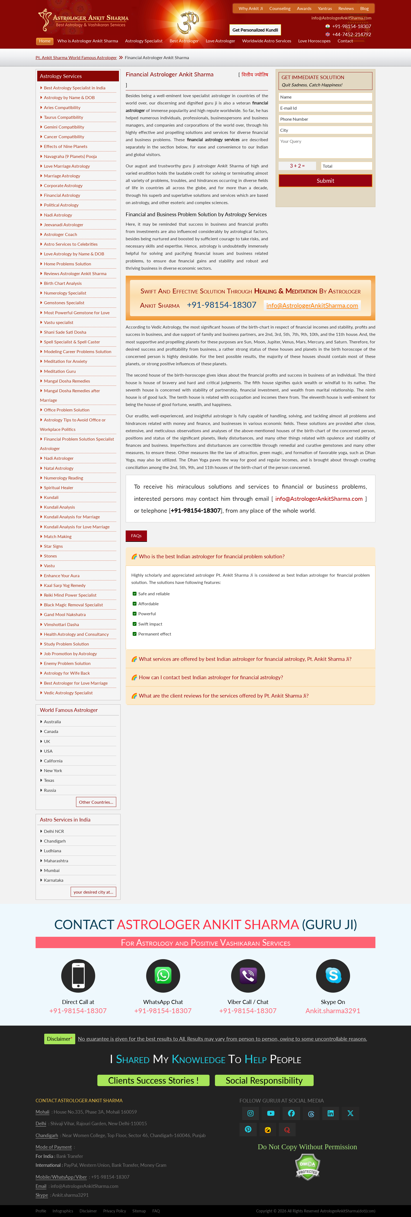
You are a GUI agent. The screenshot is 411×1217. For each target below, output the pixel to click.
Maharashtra (56, 860)
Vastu (49, 565)
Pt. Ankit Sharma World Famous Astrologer (76, 57)
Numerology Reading (63, 477)
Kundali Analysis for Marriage (72, 516)
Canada (51, 731)
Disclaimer (88, 1211)
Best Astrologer (184, 40)
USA (48, 750)
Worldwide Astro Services (266, 40)
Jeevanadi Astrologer (63, 224)
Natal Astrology (58, 468)
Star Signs (53, 546)
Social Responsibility (264, 1080)
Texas (49, 780)
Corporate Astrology (63, 185)
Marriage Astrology (62, 175)
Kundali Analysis (59, 506)
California (53, 760)
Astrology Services (61, 76)
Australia (52, 721)
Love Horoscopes (314, 40)
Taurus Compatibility (63, 117)
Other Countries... (96, 801)
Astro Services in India (65, 819)
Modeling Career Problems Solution (77, 351)
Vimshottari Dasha (61, 624)
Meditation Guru (60, 371)
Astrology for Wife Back (67, 672)
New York (53, 770)
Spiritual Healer (58, 487)
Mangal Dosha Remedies (67, 380)
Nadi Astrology (58, 214)
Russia (50, 790)
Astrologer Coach (60, 234)
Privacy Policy (114, 1211)
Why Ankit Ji (251, 8)
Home (44, 40)
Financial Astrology (62, 195)
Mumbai (52, 870)
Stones (50, 555)
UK (47, 741)
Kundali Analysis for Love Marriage (76, 526)
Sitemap (139, 1211)
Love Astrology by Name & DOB (74, 253)
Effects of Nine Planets (65, 146)
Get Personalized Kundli (255, 29)
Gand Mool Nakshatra (65, 614)
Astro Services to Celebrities (71, 243)
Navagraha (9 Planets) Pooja (70, 156)
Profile (41, 1211)
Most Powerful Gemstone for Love (76, 312)
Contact (345, 40)
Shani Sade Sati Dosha (65, 331)
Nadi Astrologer (59, 458)
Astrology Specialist (144, 40)
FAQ (156, 1211)
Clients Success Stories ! (153, 1080)
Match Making (57, 536)
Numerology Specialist (65, 292)
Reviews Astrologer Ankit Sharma (75, 273)
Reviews (346, 8)
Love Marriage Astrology (67, 165)
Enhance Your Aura (62, 575)
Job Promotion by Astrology (70, 653)
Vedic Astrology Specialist (68, 692)
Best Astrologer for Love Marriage (76, 682)
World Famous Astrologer (69, 710)
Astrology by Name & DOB (69, 97)
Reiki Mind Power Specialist (70, 594)
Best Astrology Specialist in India (74, 87)
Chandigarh (55, 840)
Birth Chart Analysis (63, 283)
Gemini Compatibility (64, 126)
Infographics (63, 1211)
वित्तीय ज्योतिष (255, 74)
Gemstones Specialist (64, 302)
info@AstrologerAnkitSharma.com (341, 17)
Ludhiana (52, 850)
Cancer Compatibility (64, 136)
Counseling (279, 8)
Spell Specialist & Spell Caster (72, 341)
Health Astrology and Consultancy (76, 634)
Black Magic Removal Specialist (73, 604)
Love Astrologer (220, 40)
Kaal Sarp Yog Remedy (64, 585)
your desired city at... (93, 891)
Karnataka (53, 880)
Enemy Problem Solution (67, 663)
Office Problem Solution (67, 409)
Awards (304, 8)
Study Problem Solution (66, 643)
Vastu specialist (58, 322)
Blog (364, 8)
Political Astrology (61, 204)
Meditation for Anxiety (65, 361)
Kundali (51, 497)
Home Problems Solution (67, 263)
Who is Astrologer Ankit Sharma (87, 40)
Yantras (325, 8)
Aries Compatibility (62, 107)
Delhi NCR (54, 831)
